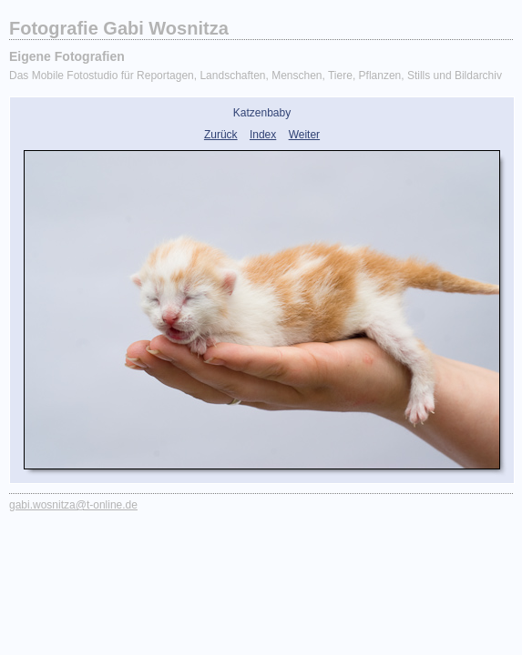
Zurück (221, 134)
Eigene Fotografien (67, 56)
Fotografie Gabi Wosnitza (119, 28)
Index (263, 134)
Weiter (304, 134)
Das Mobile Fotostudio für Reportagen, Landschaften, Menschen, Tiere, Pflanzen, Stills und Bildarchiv (255, 75)
